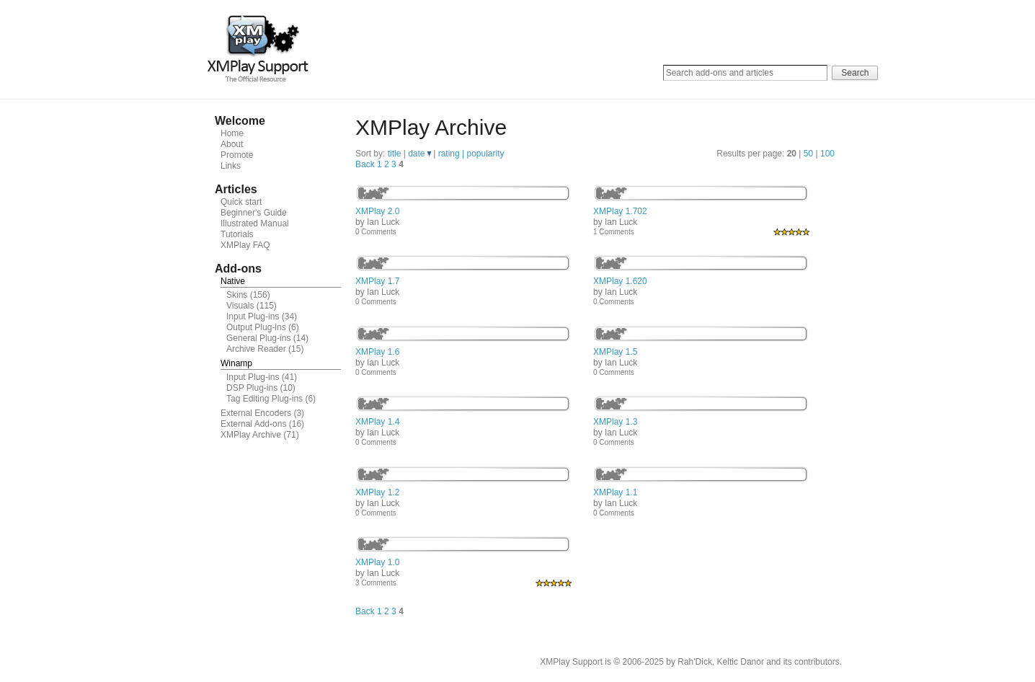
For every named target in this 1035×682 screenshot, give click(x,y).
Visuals (240, 306)
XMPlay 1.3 (615, 422)
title (396, 154)
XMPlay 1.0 (377, 562)
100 (827, 154)
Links (231, 166)
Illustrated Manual (255, 223)
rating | (452, 154)
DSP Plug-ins (251, 388)
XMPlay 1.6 (377, 352)
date (419, 154)
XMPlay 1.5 (615, 352)
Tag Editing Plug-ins (264, 399)
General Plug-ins (258, 338)
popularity (485, 154)
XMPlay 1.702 (620, 211)
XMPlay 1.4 (377, 422)
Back (365, 164)
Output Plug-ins (256, 327)
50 (808, 154)
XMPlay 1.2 (377, 492)
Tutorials (237, 234)
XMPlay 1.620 (620, 281)
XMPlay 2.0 (377, 211)
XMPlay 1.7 (377, 281)
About (232, 144)
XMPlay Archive (251, 435)
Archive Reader (256, 349)
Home (232, 133)
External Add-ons (253, 424)
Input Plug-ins (252, 316)
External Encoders (256, 413)
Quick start (241, 202)
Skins (236, 295)
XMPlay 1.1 (615, 492)
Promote (237, 155)
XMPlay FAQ (245, 245)
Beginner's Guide (254, 213)
